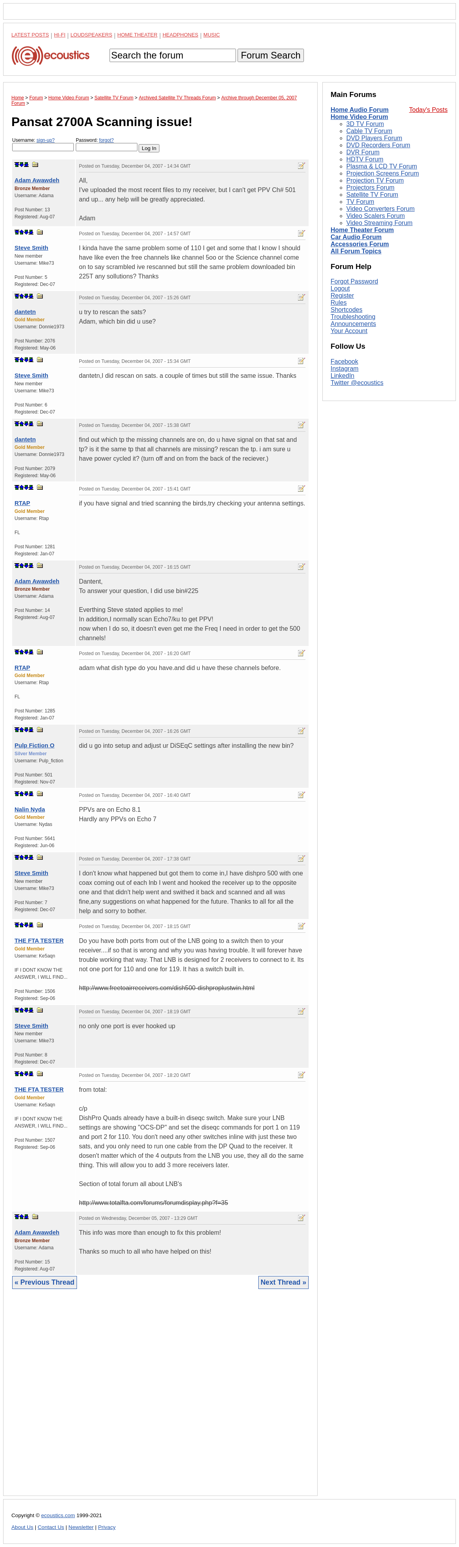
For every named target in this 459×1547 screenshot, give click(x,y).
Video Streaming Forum (379, 223)
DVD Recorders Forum (378, 145)
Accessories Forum (360, 244)
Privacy (107, 1527)
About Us (22, 1527)
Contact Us (51, 1527)
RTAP (22, 503)
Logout (340, 288)
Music (211, 35)
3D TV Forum (365, 124)
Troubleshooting (353, 316)
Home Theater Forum (362, 230)
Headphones (180, 35)
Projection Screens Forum (382, 173)
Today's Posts (428, 109)
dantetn (25, 311)
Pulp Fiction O (35, 745)
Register (342, 295)
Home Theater (137, 35)
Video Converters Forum (380, 208)
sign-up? (46, 140)
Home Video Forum (359, 117)
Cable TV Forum (369, 131)
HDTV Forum (364, 159)
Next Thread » (283, 1282)
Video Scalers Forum (375, 215)
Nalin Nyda (30, 809)
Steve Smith (31, 247)
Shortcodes (346, 309)
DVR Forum (362, 152)
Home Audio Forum (360, 109)
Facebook (344, 361)
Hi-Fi (60, 35)
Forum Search (270, 55)
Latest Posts (30, 35)
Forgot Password (354, 281)
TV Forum (360, 201)
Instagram (344, 368)
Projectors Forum (370, 187)
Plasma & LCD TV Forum (381, 166)
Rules (339, 302)
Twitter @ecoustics (357, 382)
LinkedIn (343, 375)
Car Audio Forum (356, 237)
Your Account (349, 331)
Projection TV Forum (375, 180)
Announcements (353, 323)
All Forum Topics (356, 251)
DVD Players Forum (374, 138)
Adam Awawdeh (37, 180)
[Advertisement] (160, 1398)
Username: (43, 144)
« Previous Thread (45, 1282)
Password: (106, 144)
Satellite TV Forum (372, 194)
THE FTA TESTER (39, 940)
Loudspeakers (91, 35)
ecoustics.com (58, 1515)
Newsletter (80, 1527)
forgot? (106, 140)
